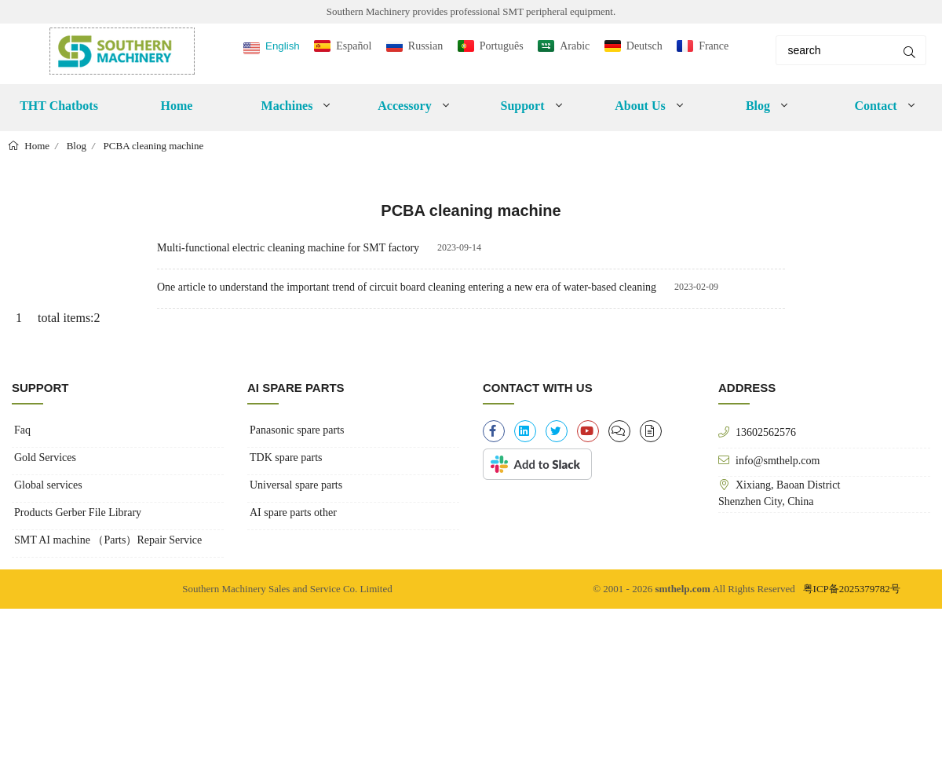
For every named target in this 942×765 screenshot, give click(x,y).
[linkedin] (525, 431)
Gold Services (45, 457)
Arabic (575, 46)
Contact (875, 105)
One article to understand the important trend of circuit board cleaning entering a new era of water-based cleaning (406, 287)
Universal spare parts (296, 485)
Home (177, 105)
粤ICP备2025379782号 (851, 589)
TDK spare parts (286, 457)
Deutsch (644, 46)
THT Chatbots (59, 105)
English (282, 46)
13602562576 (766, 431)
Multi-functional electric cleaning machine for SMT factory (288, 248)
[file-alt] (651, 431)
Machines (287, 105)
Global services (48, 485)
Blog (758, 105)
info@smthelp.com (778, 460)
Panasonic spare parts (297, 430)
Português (502, 46)
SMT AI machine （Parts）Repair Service (108, 540)
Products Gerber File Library (77, 512)
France (713, 46)
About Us (640, 105)
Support (522, 105)
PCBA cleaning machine (154, 146)
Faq (22, 430)
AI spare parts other (293, 512)
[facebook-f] (494, 431)
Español (353, 46)
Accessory (404, 105)
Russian (425, 46)
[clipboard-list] (619, 431)
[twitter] (557, 431)
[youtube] (588, 431)
